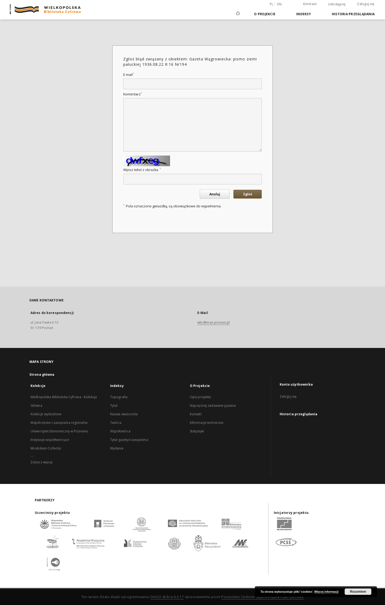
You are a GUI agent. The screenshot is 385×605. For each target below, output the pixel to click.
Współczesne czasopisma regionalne (59, 422)
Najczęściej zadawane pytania (213, 405)
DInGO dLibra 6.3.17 (167, 597)
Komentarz (132, 94)
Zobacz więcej (41, 462)
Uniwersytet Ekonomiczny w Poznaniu (59, 431)
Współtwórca (120, 431)
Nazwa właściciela (124, 414)
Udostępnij (337, 4)
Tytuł (114, 405)
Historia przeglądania (353, 14)
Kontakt (196, 414)
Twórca (116, 422)
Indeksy (303, 14)
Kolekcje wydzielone (45, 414)
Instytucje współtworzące (49, 439)
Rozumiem (358, 592)
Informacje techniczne (207, 422)
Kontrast (310, 4)
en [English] (279, 4)
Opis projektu (200, 397)
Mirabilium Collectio (45, 448)
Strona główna (42, 374)
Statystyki (197, 431)
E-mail (128, 74)
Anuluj (214, 194)
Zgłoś (247, 194)
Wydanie (117, 448)
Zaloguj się (365, 4)
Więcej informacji (326, 591)
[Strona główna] (238, 14)
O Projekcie (264, 14)
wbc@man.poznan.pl (213, 322)
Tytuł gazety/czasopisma (129, 439)
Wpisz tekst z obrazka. (142, 170)
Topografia (119, 397)
